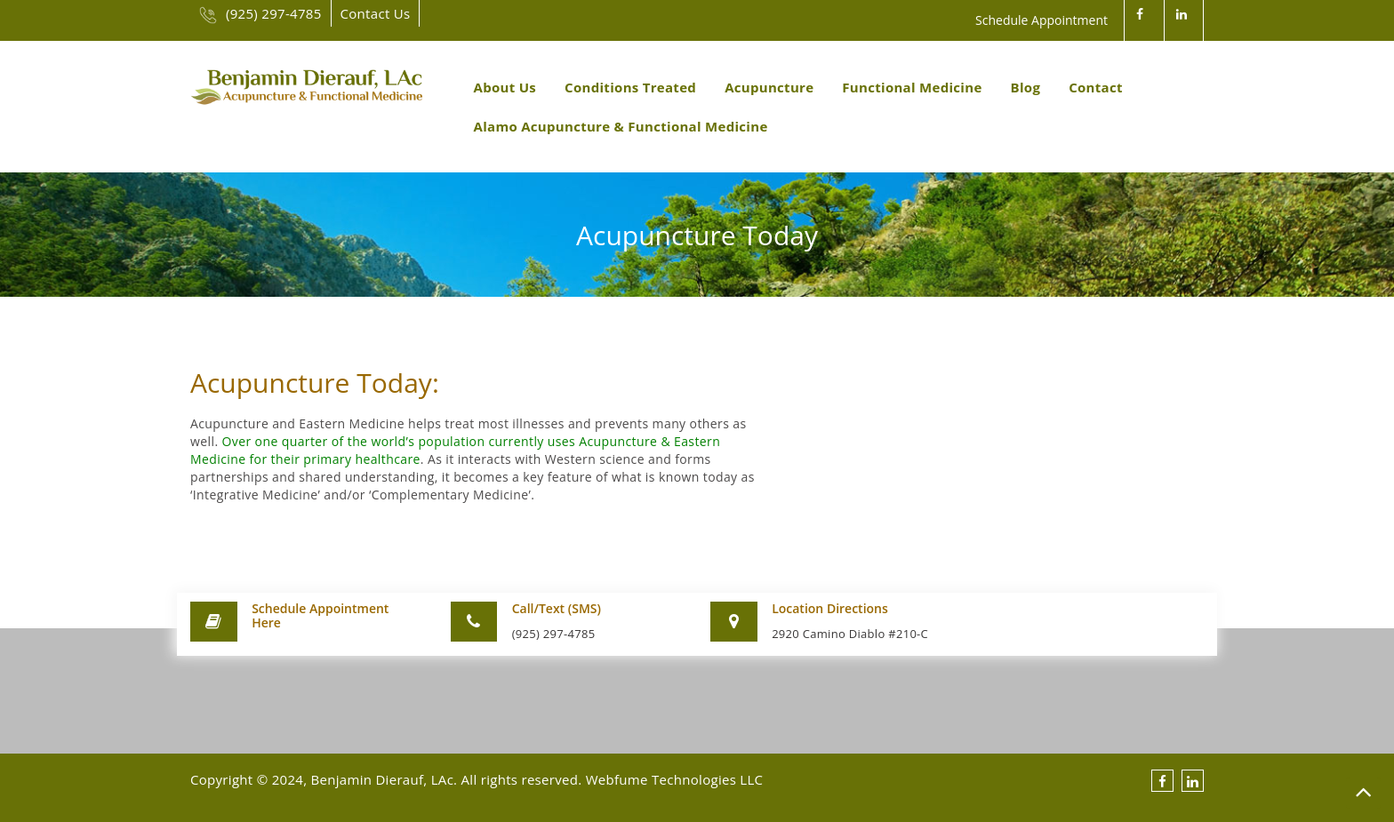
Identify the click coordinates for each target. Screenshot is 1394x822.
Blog (1026, 87)
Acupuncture (769, 87)
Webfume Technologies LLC (675, 779)
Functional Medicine (911, 87)
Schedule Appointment (1041, 20)
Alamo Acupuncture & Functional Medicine (621, 126)
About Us (505, 87)
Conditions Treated (630, 87)
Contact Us (375, 13)
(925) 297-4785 (260, 13)
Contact (1096, 87)
